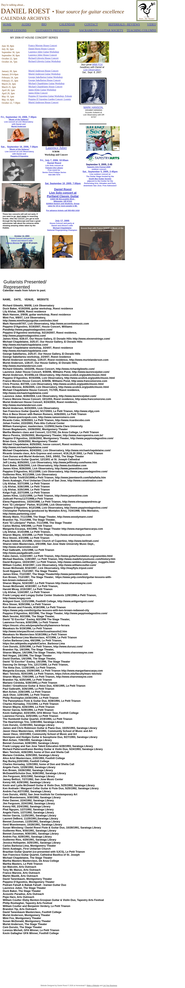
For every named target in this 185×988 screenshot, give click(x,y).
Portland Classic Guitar (63, 196)
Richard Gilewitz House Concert (43, 58)
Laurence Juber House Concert (42, 55)
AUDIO (26, 24)
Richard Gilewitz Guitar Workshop (44, 61)
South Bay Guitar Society (100, 179)
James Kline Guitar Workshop (42, 90)
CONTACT (91, 24)
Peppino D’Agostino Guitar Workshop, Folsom (50, 96)
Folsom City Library (54, 168)
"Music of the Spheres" (18, 119)
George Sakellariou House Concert (44, 80)
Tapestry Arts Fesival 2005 (98, 167)
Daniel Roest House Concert (41, 48)
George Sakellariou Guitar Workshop (45, 77)
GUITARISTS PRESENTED (52, 30)
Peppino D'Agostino (19, 156)
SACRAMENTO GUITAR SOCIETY (101, 30)
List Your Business (110, 986)
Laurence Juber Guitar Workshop (43, 52)
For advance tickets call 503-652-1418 (62, 210)
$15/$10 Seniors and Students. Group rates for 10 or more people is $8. (62, 204)
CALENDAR (67, 24)
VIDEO (151, 24)
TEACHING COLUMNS (141, 30)
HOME (7, 24)
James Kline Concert (38, 93)
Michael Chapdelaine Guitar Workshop (46, 83)
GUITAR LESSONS (15, 30)
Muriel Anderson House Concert (43, 71)
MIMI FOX (97, 64)
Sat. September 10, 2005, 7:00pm (63, 183)
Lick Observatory (92, 70)
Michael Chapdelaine (62, 228)
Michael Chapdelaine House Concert (45, 86)
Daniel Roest (62, 189)
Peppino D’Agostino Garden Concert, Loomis (49, 99)
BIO (43, 24)
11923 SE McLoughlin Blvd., (62, 199)
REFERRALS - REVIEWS (124, 24)
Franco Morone (12, 243)
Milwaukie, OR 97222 (63, 201)
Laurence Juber (56, 148)
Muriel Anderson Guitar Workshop (44, 74)
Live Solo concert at (63, 192)
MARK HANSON (93, 107)
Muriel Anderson (18, 126)
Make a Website (93, 986)
